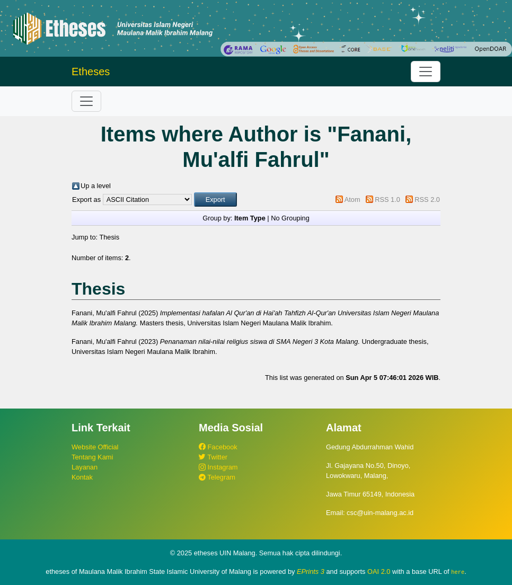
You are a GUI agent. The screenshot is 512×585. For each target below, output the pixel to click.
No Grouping (290, 218)
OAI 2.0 (378, 571)
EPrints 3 (310, 571)
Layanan (85, 467)
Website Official (95, 447)
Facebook (218, 447)
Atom (352, 199)
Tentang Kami (92, 457)
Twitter (213, 457)
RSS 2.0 (427, 199)
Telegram (217, 477)
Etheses (91, 71)
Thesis (109, 237)
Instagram (218, 467)
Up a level (96, 186)
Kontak (82, 477)
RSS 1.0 (387, 199)
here (457, 571)
